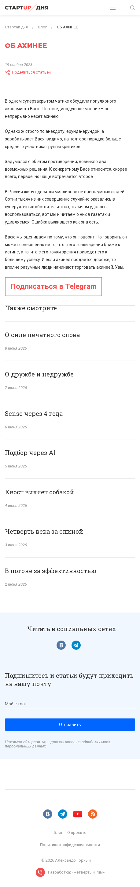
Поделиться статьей (28, 72)
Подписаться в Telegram (53, 286)
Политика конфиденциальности (70, 844)
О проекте (76, 832)
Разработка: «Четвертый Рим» (76, 872)
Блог (58, 832)
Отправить (70, 724)
